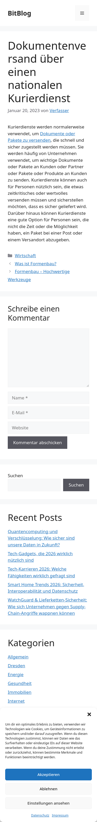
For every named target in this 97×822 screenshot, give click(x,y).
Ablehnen (48, 788)
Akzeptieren (49, 774)
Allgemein (18, 657)
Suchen (15, 475)
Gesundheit (20, 683)
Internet (16, 701)
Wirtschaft (25, 255)
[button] (89, 714)
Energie (16, 674)
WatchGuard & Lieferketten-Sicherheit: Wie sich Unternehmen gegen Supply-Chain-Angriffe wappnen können (47, 606)
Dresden (16, 666)
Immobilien (20, 692)
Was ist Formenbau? (35, 264)
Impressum (60, 815)
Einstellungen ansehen (48, 803)
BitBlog (19, 13)
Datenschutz (40, 815)
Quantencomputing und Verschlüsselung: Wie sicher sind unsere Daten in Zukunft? (41, 538)
